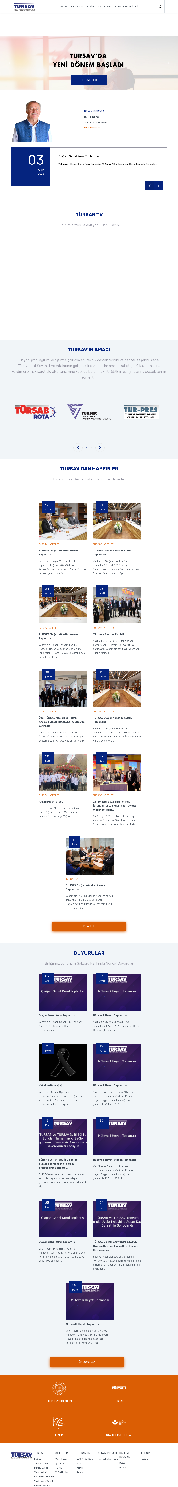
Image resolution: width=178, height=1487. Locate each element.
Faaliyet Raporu (42, 1451)
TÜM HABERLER (89, 926)
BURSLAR (127, 6)
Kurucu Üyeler (41, 1433)
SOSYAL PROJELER (108, 6)
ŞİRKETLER (83, 6)
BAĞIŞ (119, 6)
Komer (80, 1433)
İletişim (144, 1425)
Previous (9, 62)
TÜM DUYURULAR (86, 1361)
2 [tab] (91, 447)
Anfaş (80, 1438)
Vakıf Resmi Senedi (43, 1447)
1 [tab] (87, 447)
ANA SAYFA (65, 6)
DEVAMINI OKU (92, 127)
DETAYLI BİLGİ (90, 80)
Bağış (122, 1429)
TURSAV (74, 6)
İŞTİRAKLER (94, 6)
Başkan (37, 1425)
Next (169, 62)
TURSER (59, 1433)
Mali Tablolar (40, 1455)
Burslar (123, 1433)
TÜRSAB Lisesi (62, 1438)
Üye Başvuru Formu (44, 1442)
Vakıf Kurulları (41, 1429)
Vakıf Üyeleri (40, 1438)
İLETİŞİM (135, 6)
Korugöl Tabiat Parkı (108, 1425)
